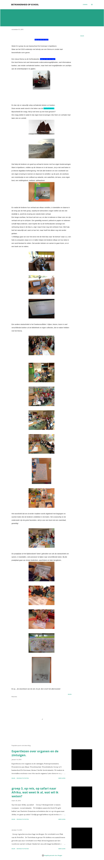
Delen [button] (82, 36)
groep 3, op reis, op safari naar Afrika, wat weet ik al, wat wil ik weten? (35, 792)
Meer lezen (61, 778)
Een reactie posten (23, 778)
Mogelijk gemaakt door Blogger (52, 855)
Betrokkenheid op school (25, 4)
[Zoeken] (85, 5)
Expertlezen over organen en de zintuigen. (35, 753)
